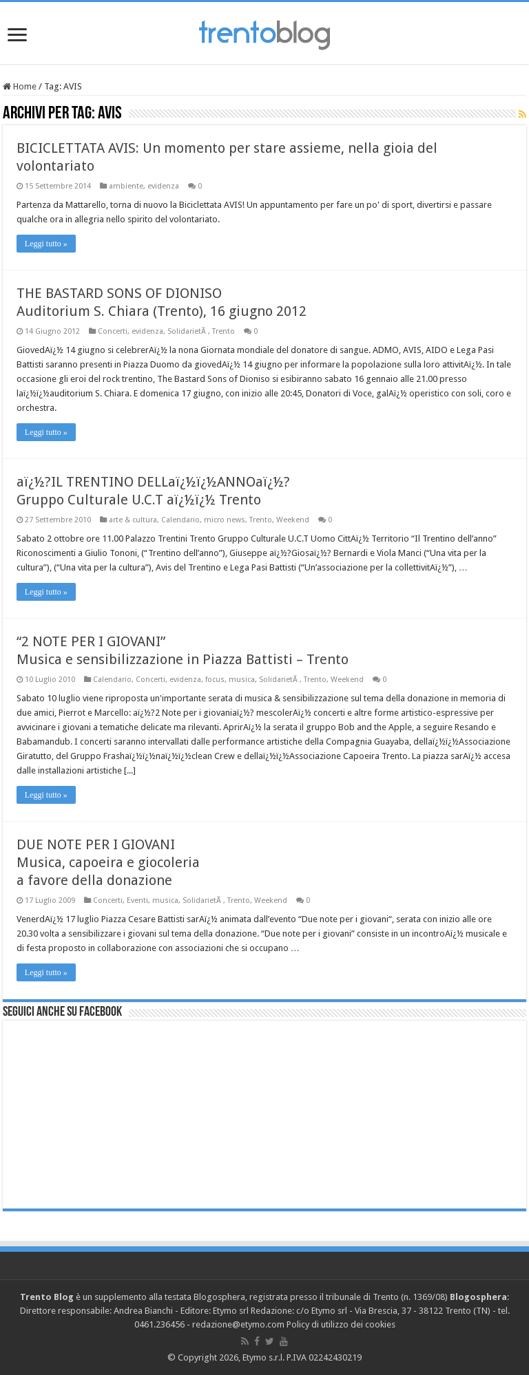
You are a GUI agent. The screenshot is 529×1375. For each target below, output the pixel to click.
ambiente (126, 186)
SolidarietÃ (187, 331)
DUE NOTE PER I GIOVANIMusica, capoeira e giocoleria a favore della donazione (108, 862)
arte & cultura (133, 519)
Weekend (292, 519)
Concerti (112, 331)
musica (242, 679)
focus (215, 679)
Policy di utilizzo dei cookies (341, 1324)
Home (20, 86)
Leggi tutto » (46, 243)
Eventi (137, 900)
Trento (223, 331)
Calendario (180, 519)
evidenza (163, 186)
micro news (224, 519)
